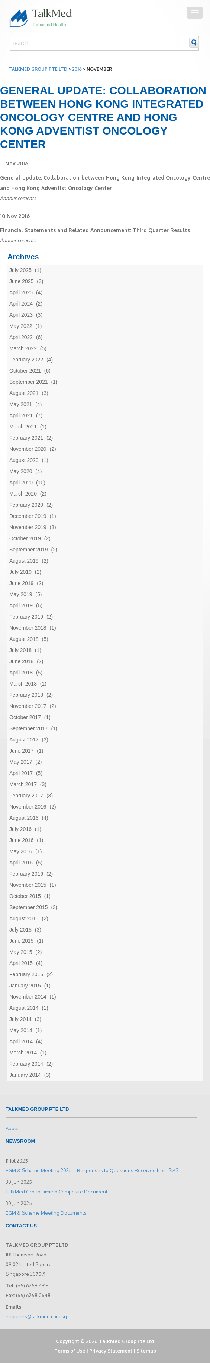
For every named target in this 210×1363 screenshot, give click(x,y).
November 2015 (27, 885)
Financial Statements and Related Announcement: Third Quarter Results (95, 230)
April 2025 (21, 292)
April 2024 (21, 304)
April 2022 (21, 337)
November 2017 (27, 706)
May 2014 (20, 1030)
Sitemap (146, 1351)
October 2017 (25, 717)
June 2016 (21, 840)
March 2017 (23, 784)
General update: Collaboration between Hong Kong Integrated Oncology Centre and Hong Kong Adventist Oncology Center (105, 182)
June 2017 (21, 751)
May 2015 (20, 952)
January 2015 (25, 986)
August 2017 (24, 740)
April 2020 (21, 483)
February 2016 (26, 874)
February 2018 (26, 695)
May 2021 (20, 404)
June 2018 (21, 661)
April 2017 (21, 773)
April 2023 (21, 315)
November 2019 (27, 527)
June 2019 (21, 583)
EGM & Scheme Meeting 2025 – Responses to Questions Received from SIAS (92, 1170)
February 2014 (26, 1064)
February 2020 (26, 505)
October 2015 (25, 896)
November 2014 (27, 997)
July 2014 (20, 1019)
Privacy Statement (110, 1351)
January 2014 (25, 1075)
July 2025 (20, 270)
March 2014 (23, 1053)
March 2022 (23, 348)
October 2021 (25, 371)
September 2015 (28, 907)
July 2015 (20, 930)
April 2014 (21, 1041)
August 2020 (24, 460)
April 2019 (21, 605)
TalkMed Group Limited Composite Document (56, 1192)
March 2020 (23, 494)
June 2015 (21, 941)
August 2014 (24, 1008)
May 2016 (20, 851)
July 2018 (20, 650)
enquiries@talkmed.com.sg (36, 1316)
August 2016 (24, 818)
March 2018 (23, 684)
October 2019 (25, 538)
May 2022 (20, 326)
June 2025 (21, 281)
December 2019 (27, 516)
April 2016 (21, 863)
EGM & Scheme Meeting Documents (46, 1213)
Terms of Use (69, 1351)
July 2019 (20, 572)
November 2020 (27, 449)
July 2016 (20, 829)
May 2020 (20, 471)
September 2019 (28, 550)
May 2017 (20, 762)
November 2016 (27, 807)
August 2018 (24, 639)
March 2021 (23, 427)
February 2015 (26, 974)
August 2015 (24, 918)
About (12, 1128)
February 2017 (26, 795)
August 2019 (24, 561)
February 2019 (26, 617)
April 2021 (21, 415)
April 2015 (21, 963)
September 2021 (28, 382)
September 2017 (28, 728)
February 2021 (26, 438)
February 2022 (26, 360)
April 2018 (21, 673)
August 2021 (24, 393)
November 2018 (27, 628)
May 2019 (20, 594)
